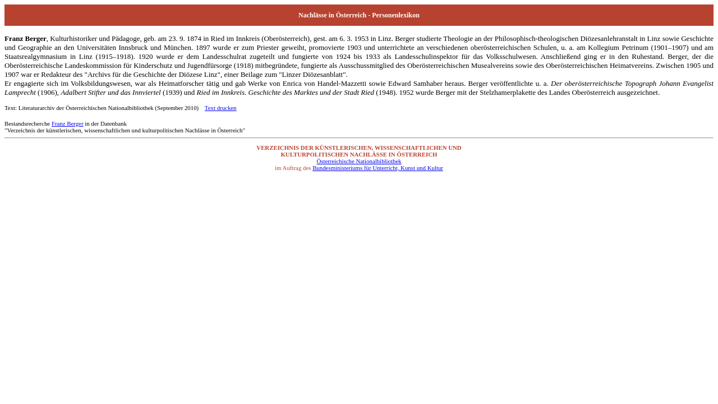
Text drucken (221, 107)
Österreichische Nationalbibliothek (358, 161)
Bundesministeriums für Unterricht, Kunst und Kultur (377, 167)
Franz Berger (68, 123)
